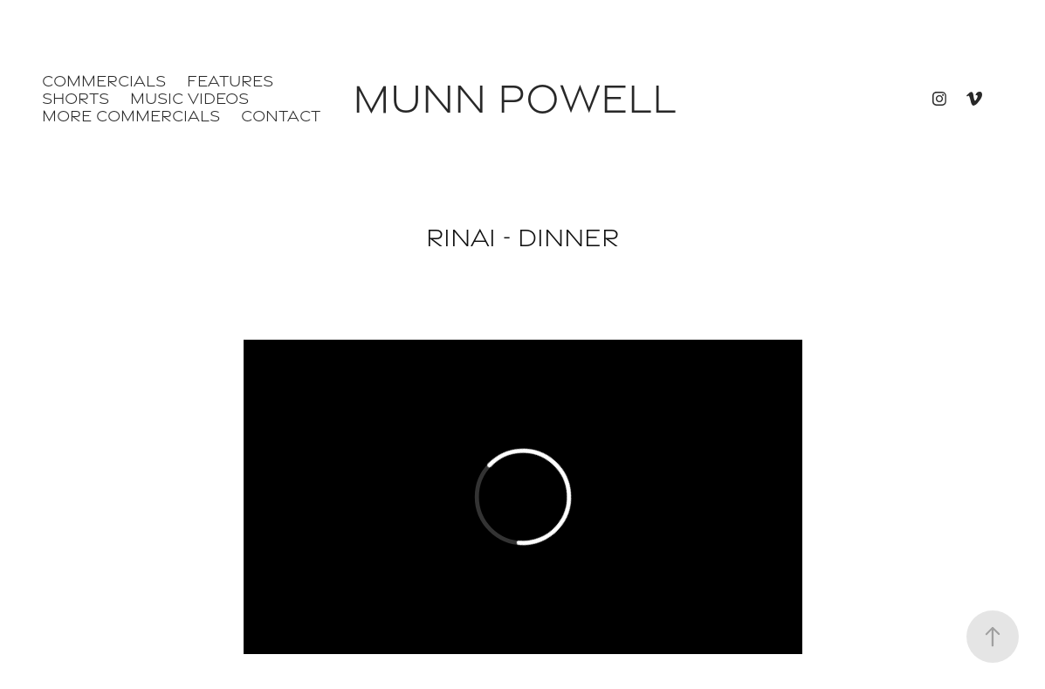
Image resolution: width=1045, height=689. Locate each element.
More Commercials (131, 116)
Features (230, 81)
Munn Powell (515, 98)
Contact (280, 116)
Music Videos (189, 98)
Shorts (75, 98)
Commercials (104, 81)
